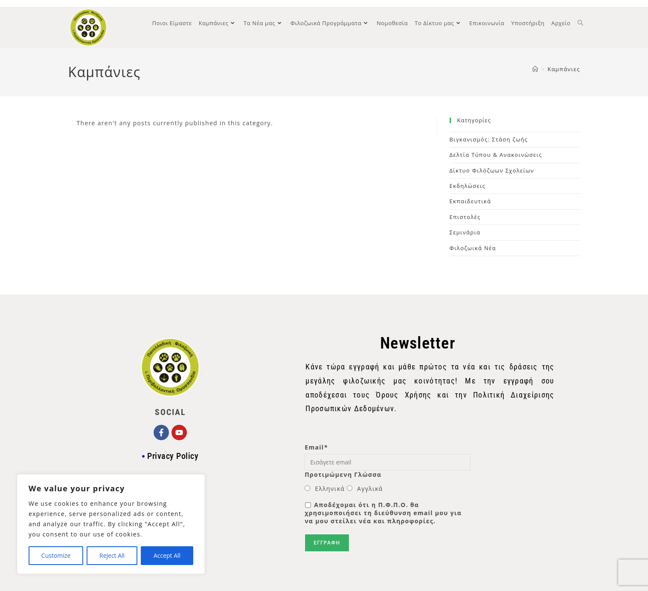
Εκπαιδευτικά (470, 201)
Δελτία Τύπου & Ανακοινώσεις (496, 155)
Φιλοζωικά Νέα (473, 248)
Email (316, 447)
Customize (55, 555)
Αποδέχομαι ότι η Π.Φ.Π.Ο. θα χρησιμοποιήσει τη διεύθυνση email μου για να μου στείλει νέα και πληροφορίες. (383, 513)
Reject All (112, 555)
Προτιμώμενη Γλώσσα (343, 474)
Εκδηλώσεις (468, 186)
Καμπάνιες (564, 69)
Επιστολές (465, 217)
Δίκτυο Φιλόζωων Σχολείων (492, 170)
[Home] (535, 69)
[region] (111, 524)
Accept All (167, 555)
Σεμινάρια (465, 232)
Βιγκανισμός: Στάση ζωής (489, 139)
